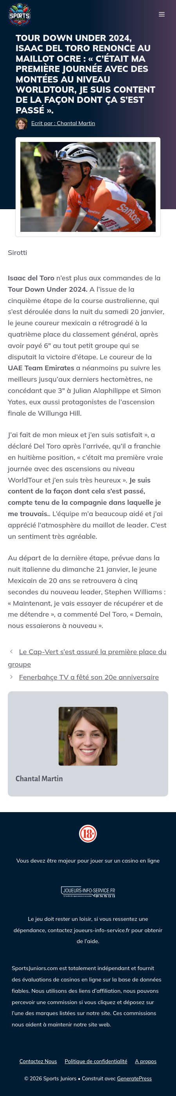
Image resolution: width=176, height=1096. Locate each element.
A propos (145, 1061)
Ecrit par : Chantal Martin (63, 123)
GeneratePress (134, 1078)
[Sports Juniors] (19, 13)
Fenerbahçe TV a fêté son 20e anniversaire (89, 677)
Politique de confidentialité (96, 1061)
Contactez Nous (38, 1061)
